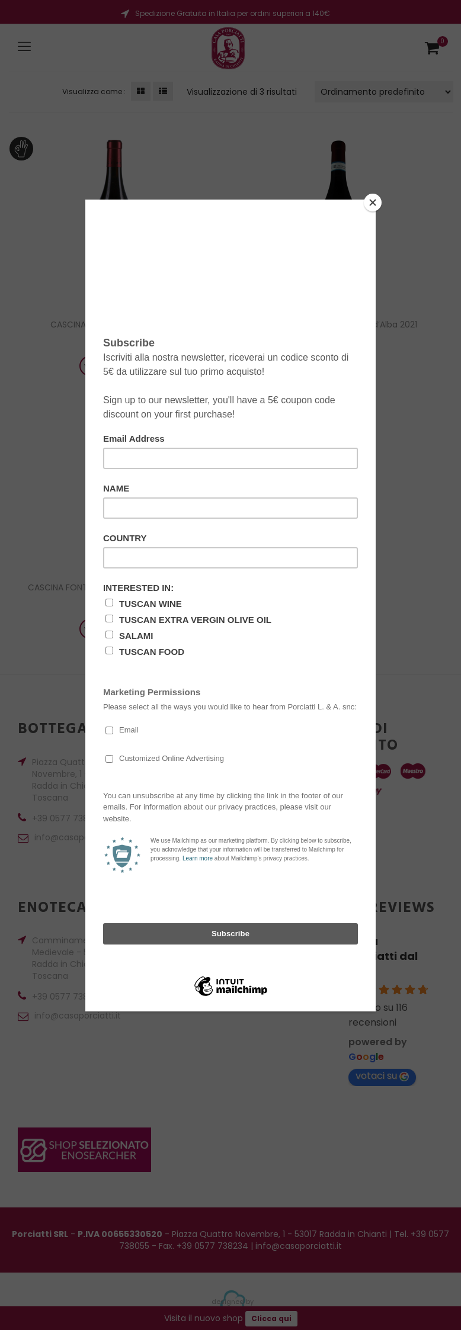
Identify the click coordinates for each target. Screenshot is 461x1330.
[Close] (373, 202)
